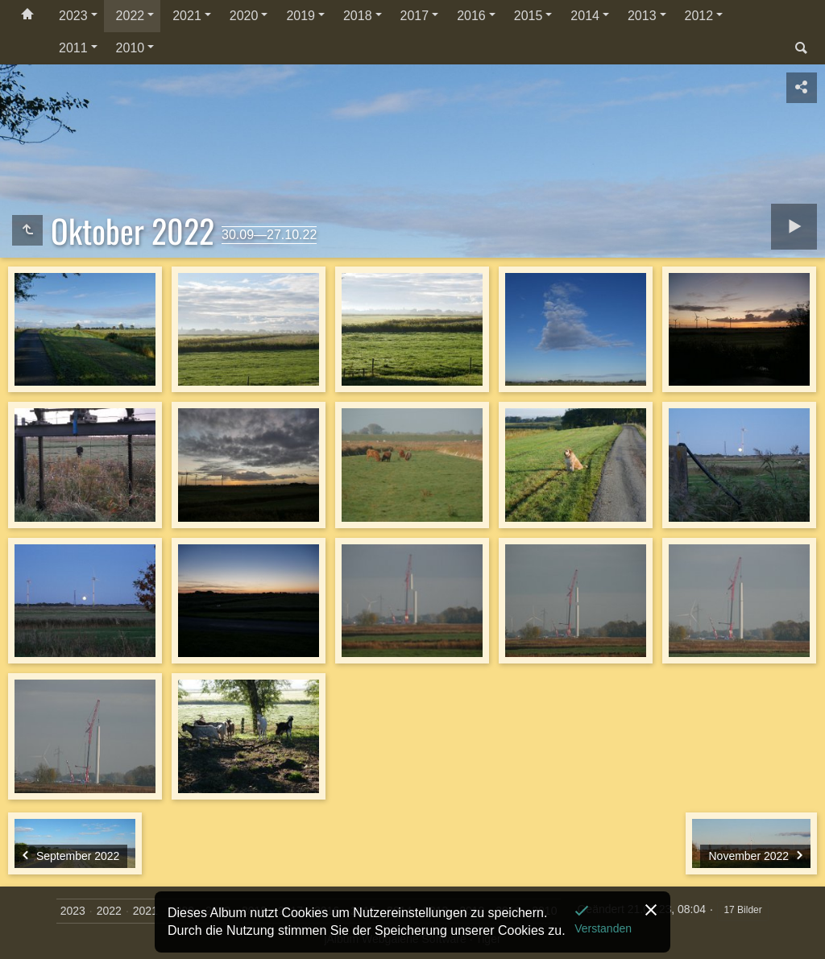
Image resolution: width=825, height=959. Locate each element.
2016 (471, 16)
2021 (186, 16)
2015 (528, 16)
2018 (357, 16)
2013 (642, 16)
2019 (300, 16)
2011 (73, 48)
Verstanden (603, 928)
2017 (414, 16)
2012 (699, 16)
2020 (244, 16)
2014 (584, 16)
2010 (130, 48)
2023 (73, 16)
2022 (130, 16)
